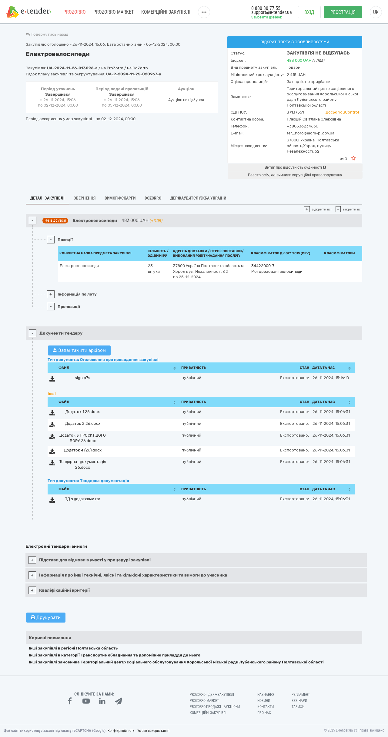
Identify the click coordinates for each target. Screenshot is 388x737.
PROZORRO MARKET (113, 12)
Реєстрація (343, 12)
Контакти (265, 707)
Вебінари (299, 701)
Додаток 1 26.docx (82, 411)
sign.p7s (82, 377)
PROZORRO (74, 12)
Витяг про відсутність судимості (295, 167)
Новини (263, 701)
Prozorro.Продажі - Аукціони (215, 707)
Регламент (301, 694)
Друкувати (46, 617)
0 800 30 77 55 (265, 8)
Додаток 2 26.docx (82, 423)
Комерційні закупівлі (165, 12)
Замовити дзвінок (266, 17)
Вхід (309, 12)
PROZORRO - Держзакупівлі (212, 694)
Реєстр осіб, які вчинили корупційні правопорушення (295, 175)
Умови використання (153, 731)
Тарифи (298, 707)
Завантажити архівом (79, 350)
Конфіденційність (121, 731)
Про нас (264, 713)
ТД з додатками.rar (82, 499)
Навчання (265, 694)
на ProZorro (112, 68)
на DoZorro (137, 68)
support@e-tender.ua (271, 12)
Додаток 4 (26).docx (83, 450)
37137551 (295, 112)
